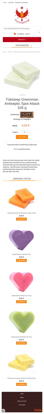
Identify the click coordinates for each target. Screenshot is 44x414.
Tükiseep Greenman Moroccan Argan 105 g (21, 213)
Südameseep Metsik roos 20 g (21, 295)
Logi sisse (11, 2)
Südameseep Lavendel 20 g (21, 254)
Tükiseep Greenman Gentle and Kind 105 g (21, 378)
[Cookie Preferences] (3, 411)
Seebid (10, 52)
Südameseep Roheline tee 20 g (21, 337)
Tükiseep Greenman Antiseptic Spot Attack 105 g (26, 52)
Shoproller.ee (38, 410)
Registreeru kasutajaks (21, 2)
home (4, 52)
